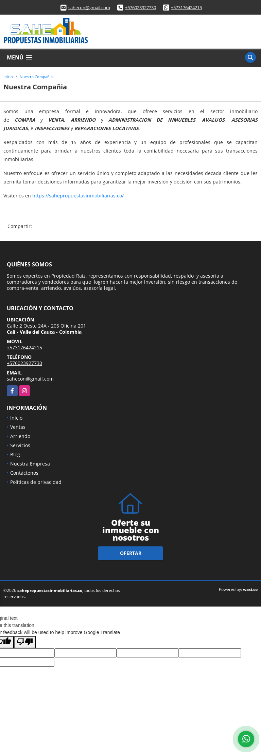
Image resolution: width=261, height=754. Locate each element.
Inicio (8, 76)
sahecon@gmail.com (89, 7)
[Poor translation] (25, 642)
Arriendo (20, 436)
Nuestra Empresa (30, 463)
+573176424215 (186, 7)
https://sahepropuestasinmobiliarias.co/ (78, 195)
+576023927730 (140, 7)
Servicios (20, 445)
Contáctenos (24, 473)
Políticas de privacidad (36, 482)
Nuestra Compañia (36, 76)
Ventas (17, 427)
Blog (15, 454)
